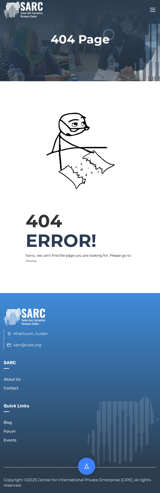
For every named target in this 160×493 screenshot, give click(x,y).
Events (10, 440)
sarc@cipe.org (24, 345)
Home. (31, 261)
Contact (11, 388)
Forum (9, 431)
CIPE (126, 480)
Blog (8, 422)
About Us (12, 379)
